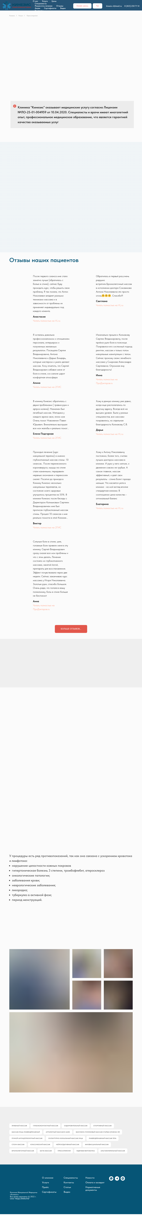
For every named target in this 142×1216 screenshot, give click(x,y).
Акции (37, 8)
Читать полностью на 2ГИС (47, 386)
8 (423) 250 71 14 (131, 6)
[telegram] (117, 1182)
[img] (67, 642)
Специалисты (41, 3)
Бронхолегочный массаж (23, 1152)
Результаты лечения (43, 6)
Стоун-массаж (18, 1146)
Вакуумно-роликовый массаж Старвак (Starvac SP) (99, 1132)
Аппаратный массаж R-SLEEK (58, 1132)
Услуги (45, 1)
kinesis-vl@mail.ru (114, 6)
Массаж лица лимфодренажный (26, 1132)
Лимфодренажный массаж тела (103, 1139)
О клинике (47, 1179)
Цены (54, 1)
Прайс (45, 1189)
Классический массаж (41, 1146)
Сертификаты (50, 8)
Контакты (39, 10)
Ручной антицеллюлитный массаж (27, 1139)
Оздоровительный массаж (76, 1126)
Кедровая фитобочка (87, 1152)
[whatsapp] (111, 1182)
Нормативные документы (92, 1190)
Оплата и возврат (94, 1184)
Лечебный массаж (19, 1126)
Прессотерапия (65, 1152)
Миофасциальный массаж (98, 1146)
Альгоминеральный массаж (114, 1152)
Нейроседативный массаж (68, 1146)
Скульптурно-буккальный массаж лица (66, 1139)
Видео (63, 8)
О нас (35, 1)
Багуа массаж (46, 1152)
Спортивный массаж (104, 1126)
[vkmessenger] (123, 1182)
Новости (89, 1179)
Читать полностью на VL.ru (46, 320)
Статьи (67, 1189)
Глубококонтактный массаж (46, 1126)
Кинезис (12, 16)
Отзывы (59, 6)
